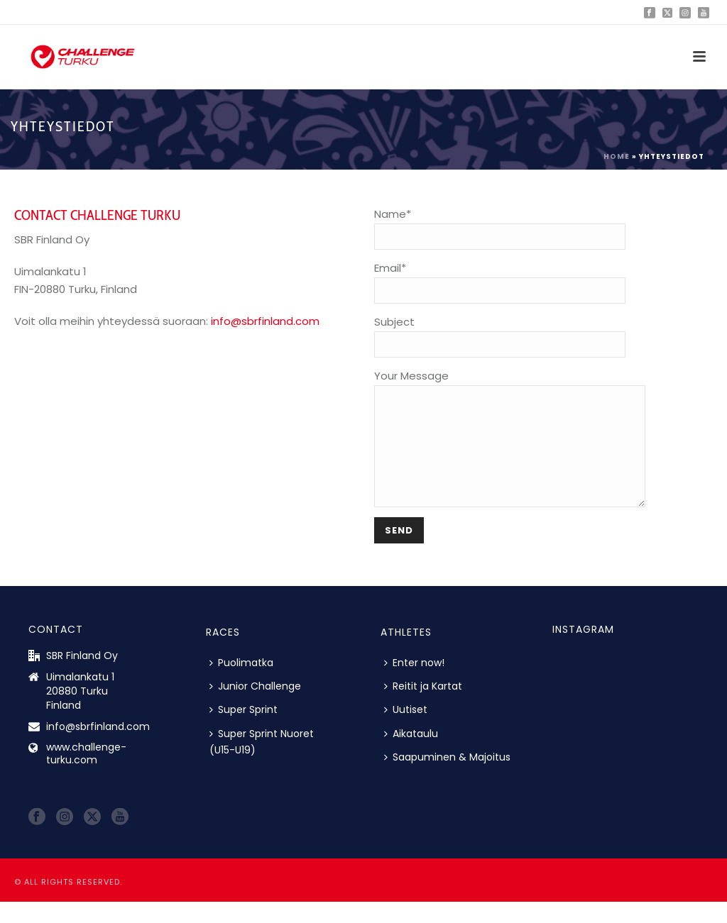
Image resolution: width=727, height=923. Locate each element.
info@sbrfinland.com (265, 321)
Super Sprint (243, 731)
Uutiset (405, 731)
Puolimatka (241, 684)
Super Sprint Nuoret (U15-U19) (261, 763)
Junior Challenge (255, 707)
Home (616, 156)
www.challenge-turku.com (86, 774)
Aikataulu (411, 755)
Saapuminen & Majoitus (447, 778)
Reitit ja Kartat (423, 707)
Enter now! (414, 684)
